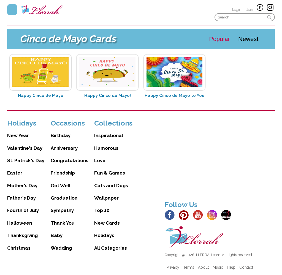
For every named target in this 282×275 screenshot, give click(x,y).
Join (249, 9)
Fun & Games (109, 173)
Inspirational (108, 135)
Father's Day (21, 198)
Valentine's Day (24, 148)
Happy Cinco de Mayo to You (175, 95)
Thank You (63, 223)
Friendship (63, 173)
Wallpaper (106, 198)
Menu (12, 9)
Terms (188, 267)
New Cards (107, 223)
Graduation (64, 198)
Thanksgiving (22, 235)
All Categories (110, 248)
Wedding (61, 248)
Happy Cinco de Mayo (40, 95)
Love (99, 160)
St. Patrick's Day (25, 160)
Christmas (19, 248)
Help (231, 267)
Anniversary (64, 148)
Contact (246, 267)
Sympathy (62, 210)
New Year (18, 135)
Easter (14, 173)
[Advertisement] (220, 157)
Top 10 (102, 210)
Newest (248, 39)
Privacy (173, 267)
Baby (57, 235)
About (203, 267)
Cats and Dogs (111, 185)
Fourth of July (23, 210)
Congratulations (69, 160)
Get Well (60, 185)
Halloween (19, 223)
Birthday (60, 135)
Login (236, 9)
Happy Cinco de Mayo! (107, 95)
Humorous (106, 148)
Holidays (104, 235)
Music (218, 267)
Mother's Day (22, 185)
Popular (219, 39)
